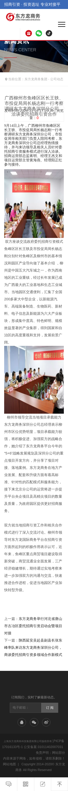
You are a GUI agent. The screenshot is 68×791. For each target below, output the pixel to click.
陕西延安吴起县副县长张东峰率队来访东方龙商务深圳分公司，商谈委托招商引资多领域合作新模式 (33, 647)
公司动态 (56, 79)
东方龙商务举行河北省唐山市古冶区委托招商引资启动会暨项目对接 (33, 626)
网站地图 (9, 764)
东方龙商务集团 (35, 79)
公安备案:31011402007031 (43, 747)
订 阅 (49, 708)
